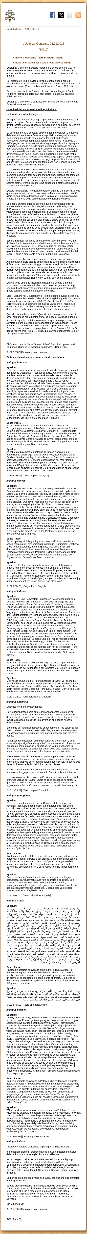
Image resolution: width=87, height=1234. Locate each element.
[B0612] (43, 49)
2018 (27, 29)
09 (33, 29)
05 (38, 29)
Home (8, 29)
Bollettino (17, 29)
